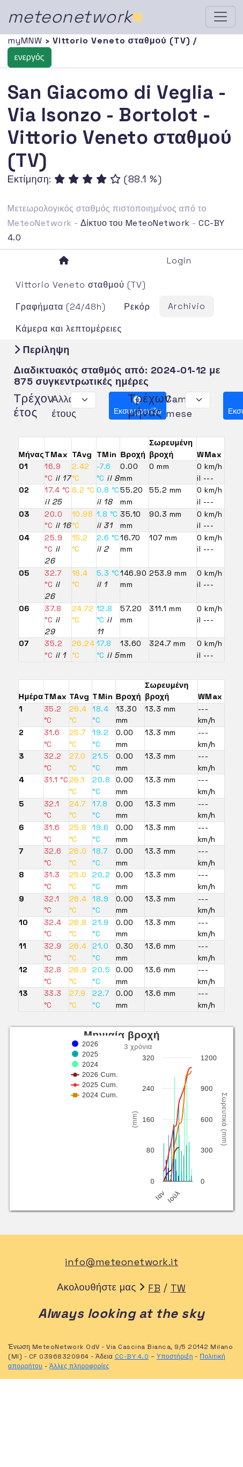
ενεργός (29, 57)
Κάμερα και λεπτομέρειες (69, 328)
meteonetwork (75, 16)
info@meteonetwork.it (121, 1262)
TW (178, 1288)
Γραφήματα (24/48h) (61, 306)
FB (154, 1288)
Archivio (186, 306)
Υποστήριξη (175, 1356)
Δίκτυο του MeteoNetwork (134, 223)
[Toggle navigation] (220, 16)
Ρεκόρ (137, 306)
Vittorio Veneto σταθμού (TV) (81, 284)
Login (179, 260)
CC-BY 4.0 (132, 1356)
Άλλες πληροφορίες (79, 1366)
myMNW (26, 40)
